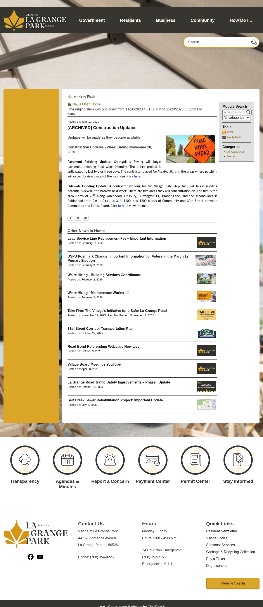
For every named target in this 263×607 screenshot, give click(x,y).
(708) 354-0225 (102, 550)
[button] (254, 34)
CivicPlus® (156, 599)
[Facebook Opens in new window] (70, 211)
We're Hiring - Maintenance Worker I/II (98, 285)
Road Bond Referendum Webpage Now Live (103, 339)
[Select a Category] (236, 110)
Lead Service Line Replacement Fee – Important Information (116, 231)
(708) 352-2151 (154, 550)
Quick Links (220, 516)
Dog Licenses (216, 558)
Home (71, 89)
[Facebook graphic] (31, 550)
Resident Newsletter (221, 524)
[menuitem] (92, 13)
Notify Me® (234, 129)
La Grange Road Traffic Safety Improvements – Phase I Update (118, 375)
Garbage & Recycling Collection (230, 544)
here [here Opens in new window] (137, 169)
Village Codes (216, 531)
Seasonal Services (220, 537)
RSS (230, 124)
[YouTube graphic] (40, 550)
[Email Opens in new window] (85, 211)
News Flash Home (86, 97)
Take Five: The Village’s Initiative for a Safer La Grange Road (117, 303)
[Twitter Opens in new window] (78, 211)
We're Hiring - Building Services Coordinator (103, 267)
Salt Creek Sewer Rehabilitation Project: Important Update (115, 393)
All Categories (235, 144)
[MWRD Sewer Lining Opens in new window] (206, 396)
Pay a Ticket (215, 551)
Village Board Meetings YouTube (94, 357)
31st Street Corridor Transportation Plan (100, 321)
